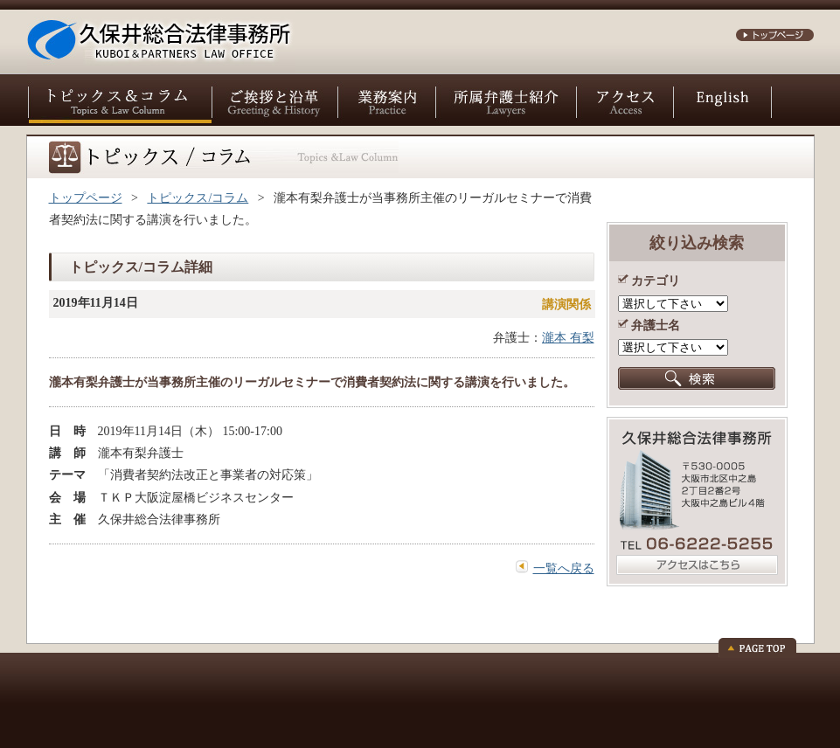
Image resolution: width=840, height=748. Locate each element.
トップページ (85, 197)
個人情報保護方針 (264, 686)
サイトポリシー (162, 686)
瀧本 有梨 (568, 337)
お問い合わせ (71, 686)
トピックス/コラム (197, 197)
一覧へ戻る (563, 568)
